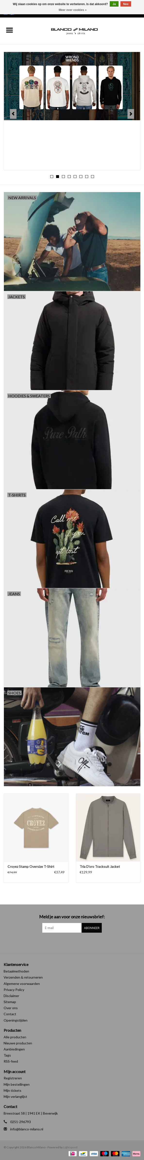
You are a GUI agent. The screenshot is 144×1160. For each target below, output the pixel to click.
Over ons (11, 1008)
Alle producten (15, 1037)
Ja (114, 4)
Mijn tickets (12, 1090)
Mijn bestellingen (17, 1084)
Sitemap (10, 1002)
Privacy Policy (14, 990)
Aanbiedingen (14, 1049)
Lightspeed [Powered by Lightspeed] (70, 1147)
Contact (10, 1014)
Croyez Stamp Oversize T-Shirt (31, 866)
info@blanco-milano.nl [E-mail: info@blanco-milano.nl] (26, 1129)
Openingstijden (15, 1020)
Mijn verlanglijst (15, 1096)
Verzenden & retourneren (23, 977)
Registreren (13, 1078)
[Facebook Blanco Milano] (68, 943)
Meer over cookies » (73, 10)
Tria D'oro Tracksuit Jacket (100, 866)
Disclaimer (11, 996)
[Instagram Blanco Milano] (76, 943)
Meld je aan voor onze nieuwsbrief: (72, 916)
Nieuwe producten (18, 1043)
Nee (125, 4)
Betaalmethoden (16, 971)
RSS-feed (11, 1061)
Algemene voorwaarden (22, 983)
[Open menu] (9, 30)
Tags (7, 1055)
